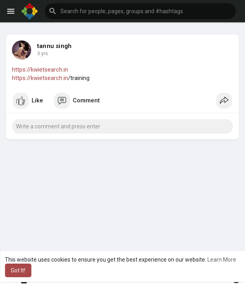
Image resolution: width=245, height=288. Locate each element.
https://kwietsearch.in (40, 69)
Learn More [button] (221, 259)
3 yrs (42, 53)
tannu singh (54, 46)
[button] (140, 11)
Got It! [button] (18, 270)
